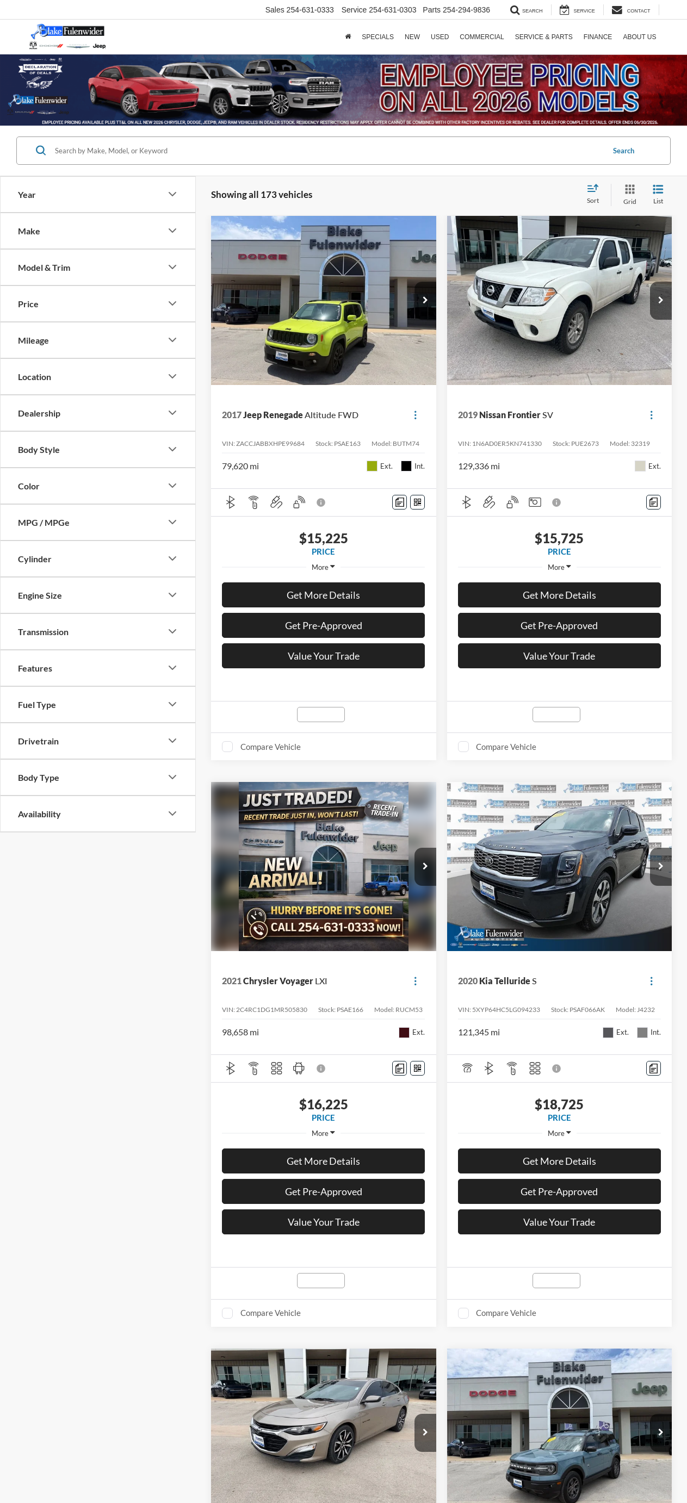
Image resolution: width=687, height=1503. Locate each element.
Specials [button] (378, 37)
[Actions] (415, 415)
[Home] (347, 37)
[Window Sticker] (417, 502)
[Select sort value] (596, 195)
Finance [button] (598, 37)
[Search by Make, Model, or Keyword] (328, 151)
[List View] (658, 195)
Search (623, 150)
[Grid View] (628, 195)
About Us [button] (639, 37)
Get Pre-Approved (323, 625)
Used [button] (440, 37)
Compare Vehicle (270, 747)
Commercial (482, 37)
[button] (425, 301)
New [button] (412, 37)
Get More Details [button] (323, 595)
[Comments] (399, 502)
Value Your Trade (324, 656)
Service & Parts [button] (544, 37)
